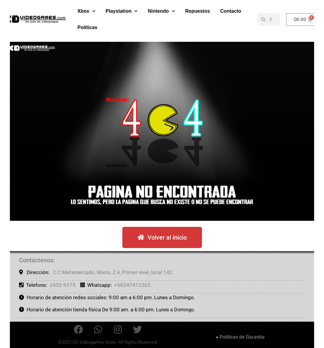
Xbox (86, 11)
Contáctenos (36, 260)
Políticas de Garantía (242, 337)
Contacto (230, 11)
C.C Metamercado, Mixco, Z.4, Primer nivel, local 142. (113, 272)
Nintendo (161, 11)
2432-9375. (63, 285)
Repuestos (197, 11)
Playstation (121, 11)
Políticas (88, 27)
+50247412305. (133, 285)
